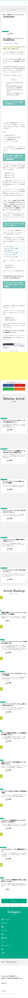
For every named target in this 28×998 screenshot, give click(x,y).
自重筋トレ (6, 347)
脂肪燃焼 (22, 346)
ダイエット (21, 344)
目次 (12, 79)
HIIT (11, 241)
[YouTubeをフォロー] (19, 385)
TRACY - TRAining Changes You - (9, 962)
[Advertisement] (14, 366)
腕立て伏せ (10, 139)
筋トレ (16, 346)
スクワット (7, 135)
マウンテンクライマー (11, 66)
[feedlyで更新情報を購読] (8, 389)
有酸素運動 (17, 61)
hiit (16, 344)
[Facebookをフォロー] (8, 385)
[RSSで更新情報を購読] (19, 389)
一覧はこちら (14, 900)
